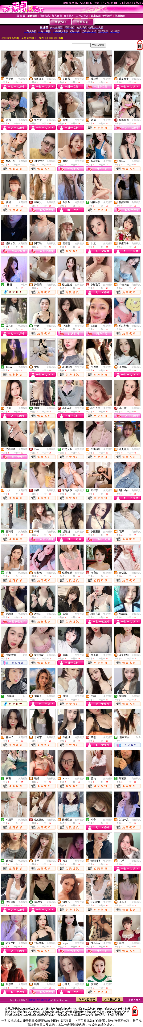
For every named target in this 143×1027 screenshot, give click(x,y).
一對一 (24, 284)
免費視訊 (22, 79)
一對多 (24, 655)
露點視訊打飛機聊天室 (39, 1000)
